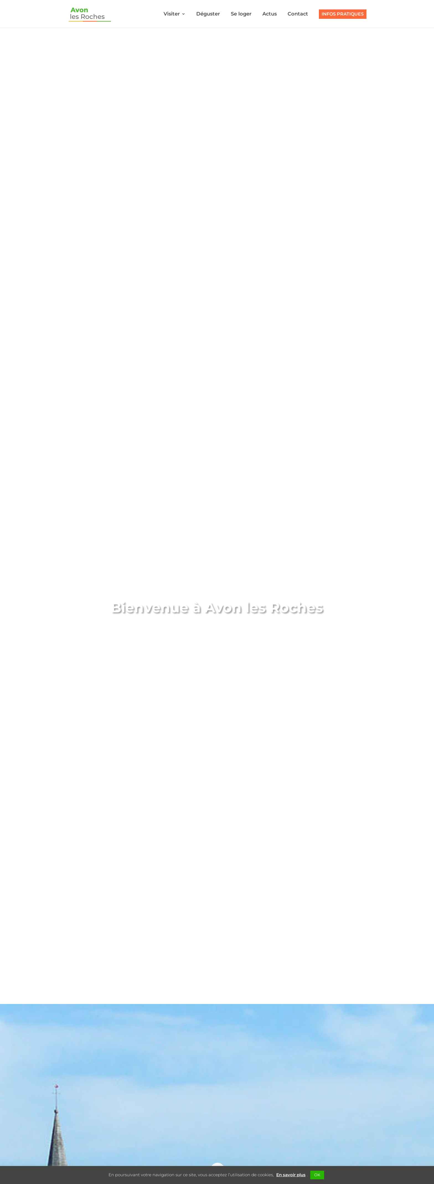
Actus (269, 14)
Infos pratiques (343, 14)
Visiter (172, 14)
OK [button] (317, 1174)
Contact (298, 14)
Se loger (241, 14)
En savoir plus (291, 1174)
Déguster (208, 14)
